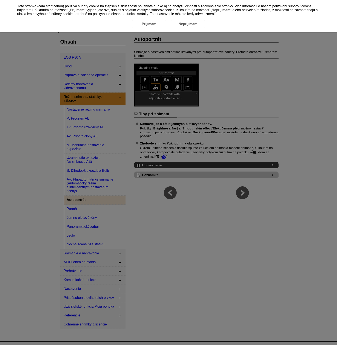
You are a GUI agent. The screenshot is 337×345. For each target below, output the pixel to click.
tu (31, 10)
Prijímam (77, 10)
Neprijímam (221, 10)
